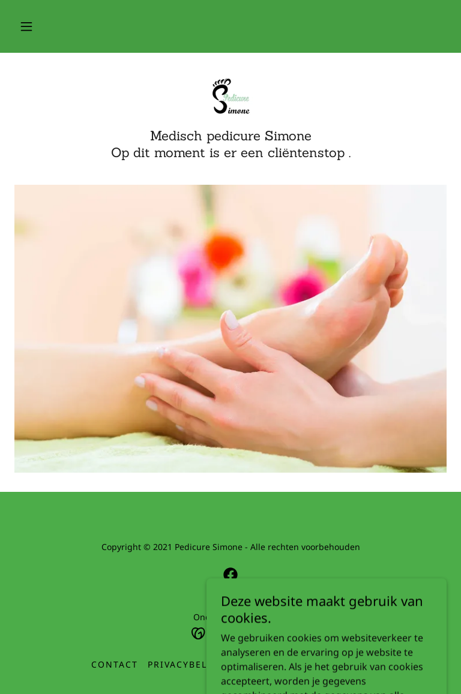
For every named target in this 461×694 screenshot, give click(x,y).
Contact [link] (114, 664)
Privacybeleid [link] (186, 664)
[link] (230, 96)
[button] (26, 26)
